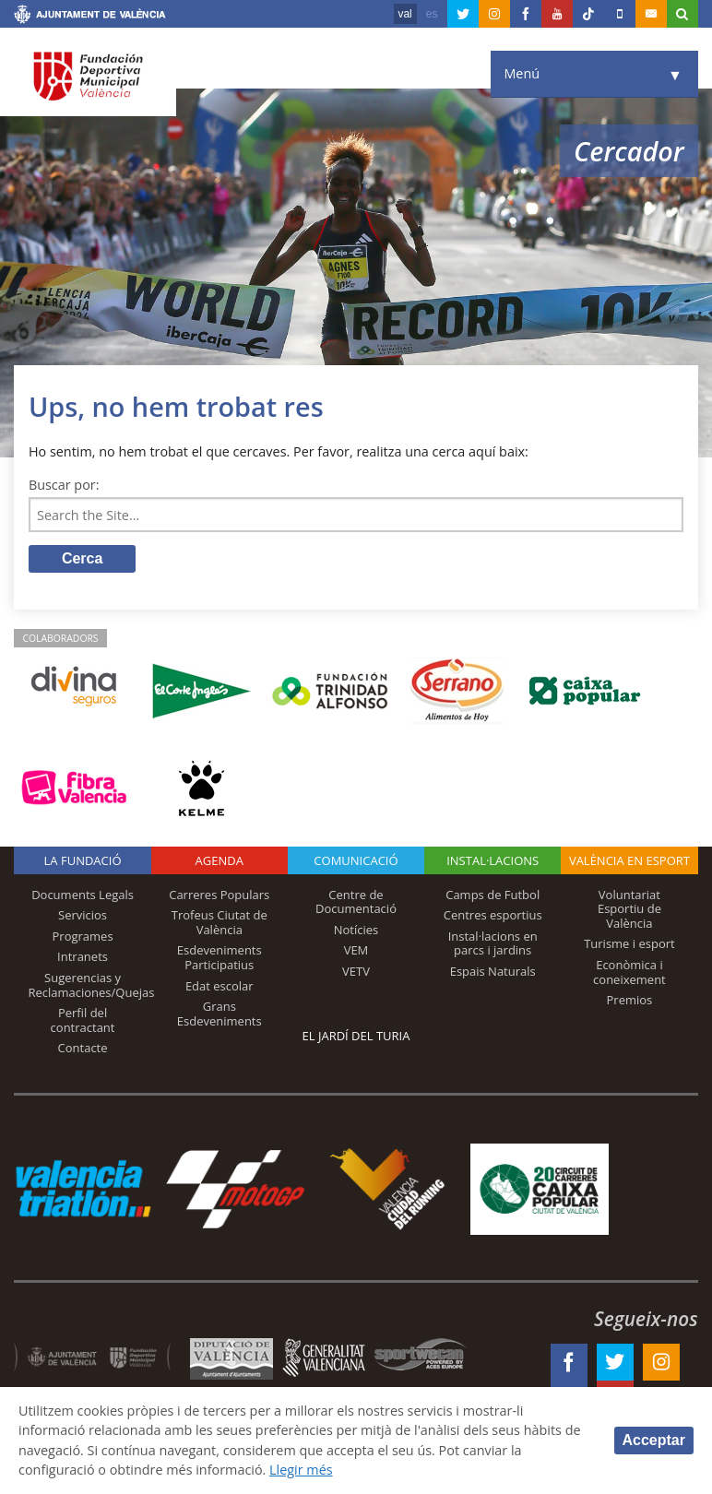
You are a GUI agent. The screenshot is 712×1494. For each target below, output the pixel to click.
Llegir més (301, 1469)
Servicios (82, 915)
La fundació (83, 860)
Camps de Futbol (492, 894)
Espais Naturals (493, 971)
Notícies (356, 929)
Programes (83, 936)
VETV (356, 971)
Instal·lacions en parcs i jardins (493, 943)
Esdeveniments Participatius (219, 957)
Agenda (219, 860)
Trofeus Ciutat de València (219, 922)
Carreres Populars (219, 894)
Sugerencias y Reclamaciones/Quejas (91, 985)
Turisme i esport (629, 943)
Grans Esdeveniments (219, 1013)
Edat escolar (219, 986)
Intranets (82, 956)
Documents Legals (82, 894)
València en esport (629, 860)
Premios (630, 999)
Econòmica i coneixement (629, 972)
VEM (356, 950)
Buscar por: (64, 484)
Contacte (83, 1047)
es (432, 13)
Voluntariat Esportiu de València (629, 908)
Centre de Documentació (356, 902)
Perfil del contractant (83, 1020)
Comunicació (356, 860)
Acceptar (654, 1440)
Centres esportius (493, 915)
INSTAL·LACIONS (492, 860)
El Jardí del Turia (356, 1035)
